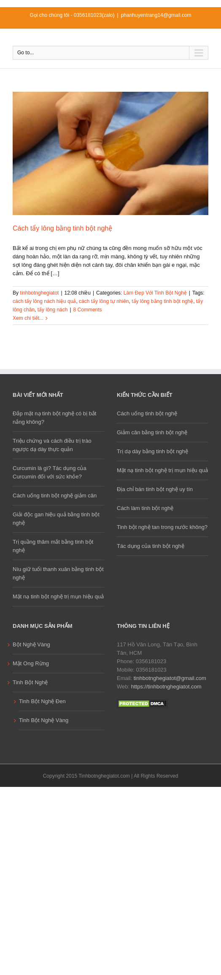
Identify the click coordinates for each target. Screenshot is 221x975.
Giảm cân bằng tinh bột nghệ (152, 432)
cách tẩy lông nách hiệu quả (44, 301)
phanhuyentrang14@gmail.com (156, 15)
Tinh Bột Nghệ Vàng (43, 720)
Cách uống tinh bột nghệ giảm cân (55, 495)
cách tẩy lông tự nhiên (104, 301)
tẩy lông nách (53, 310)
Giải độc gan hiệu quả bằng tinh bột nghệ (56, 518)
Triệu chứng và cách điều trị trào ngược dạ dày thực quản (52, 445)
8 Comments (87, 310)
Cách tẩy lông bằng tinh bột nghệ (62, 228)
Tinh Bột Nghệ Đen (42, 701)
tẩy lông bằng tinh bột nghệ (162, 301)
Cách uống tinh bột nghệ (147, 413)
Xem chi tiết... (28, 318)
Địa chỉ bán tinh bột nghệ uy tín (155, 489)
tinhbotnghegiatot (39, 293)
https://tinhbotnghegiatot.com (166, 686)
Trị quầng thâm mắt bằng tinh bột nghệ (53, 546)
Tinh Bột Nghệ (30, 682)
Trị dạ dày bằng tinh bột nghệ (152, 451)
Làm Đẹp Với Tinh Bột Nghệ (155, 293)
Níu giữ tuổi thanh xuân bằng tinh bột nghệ (58, 573)
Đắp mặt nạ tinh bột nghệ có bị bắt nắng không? (54, 417)
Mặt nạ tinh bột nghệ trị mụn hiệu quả (58, 596)
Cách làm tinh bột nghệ (145, 508)
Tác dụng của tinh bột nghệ (150, 546)
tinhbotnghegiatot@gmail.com (170, 678)
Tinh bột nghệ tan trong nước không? (162, 527)
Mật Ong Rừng (31, 663)
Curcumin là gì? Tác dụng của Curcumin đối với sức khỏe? (49, 472)
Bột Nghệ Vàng (31, 644)
